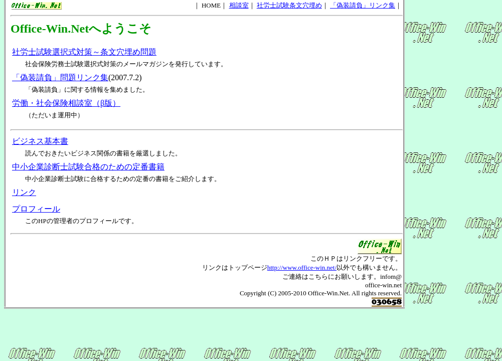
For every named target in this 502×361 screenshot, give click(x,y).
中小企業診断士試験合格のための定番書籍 (88, 166)
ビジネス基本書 (40, 141)
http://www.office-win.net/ (302, 267)
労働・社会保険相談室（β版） (66, 103)
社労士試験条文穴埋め (289, 5)
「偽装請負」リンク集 (362, 5)
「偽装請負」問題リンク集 (60, 77)
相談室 (239, 5)
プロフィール (36, 209)
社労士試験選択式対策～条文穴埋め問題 (84, 52)
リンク (24, 192)
